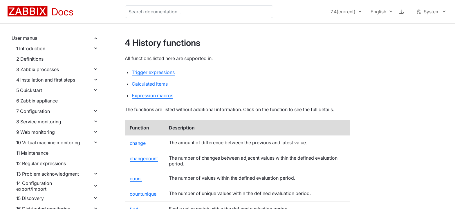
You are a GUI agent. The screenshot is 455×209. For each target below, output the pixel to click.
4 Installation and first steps (45, 80)
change (138, 143)
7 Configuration (33, 111)
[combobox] (200, 11)
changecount (144, 158)
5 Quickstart (29, 90)
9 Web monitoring (35, 132)
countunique (143, 194)
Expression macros (152, 95)
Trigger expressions (153, 72)
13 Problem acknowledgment (47, 174)
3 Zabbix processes (37, 69)
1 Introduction (30, 48)
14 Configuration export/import (34, 186)
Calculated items (150, 84)
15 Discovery (30, 198)
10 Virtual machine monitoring (48, 142)
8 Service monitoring (38, 122)
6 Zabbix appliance (37, 101)
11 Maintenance (32, 153)
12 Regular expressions (41, 163)
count (136, 178)
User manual (25, 38)
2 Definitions (30, 59)
